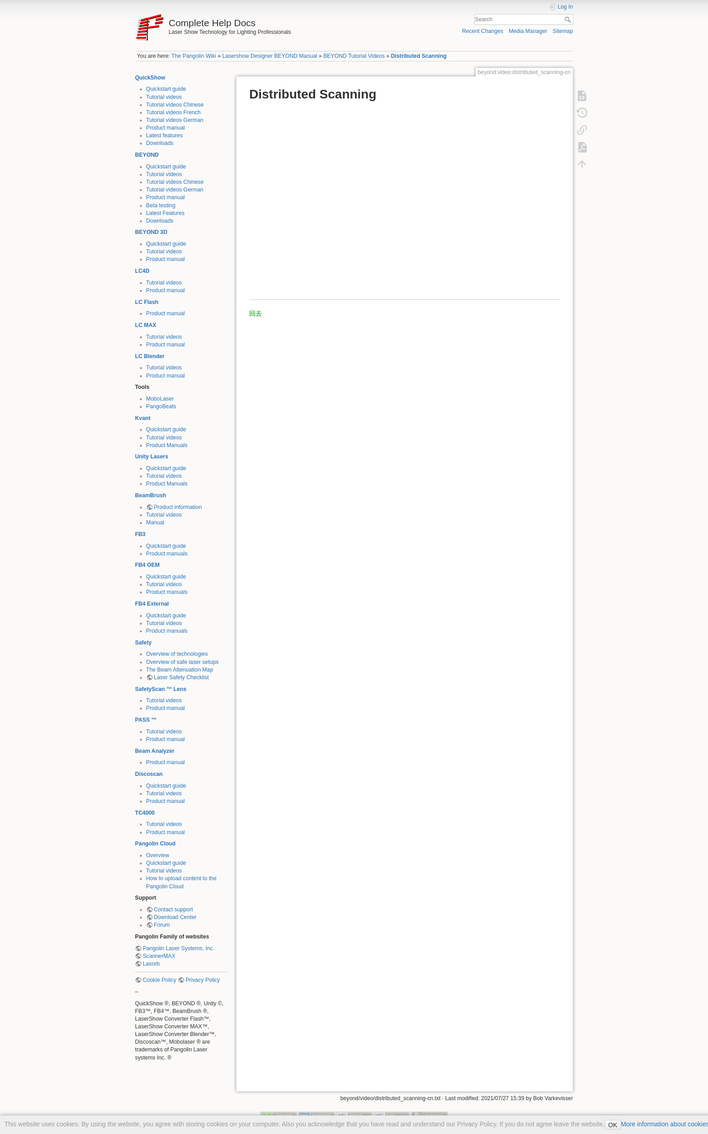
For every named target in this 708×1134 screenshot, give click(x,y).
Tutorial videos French (173, 112)
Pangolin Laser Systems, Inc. (178, 948)
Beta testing (161, 205)
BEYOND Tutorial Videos (354, 56)
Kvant (142, 418)
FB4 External (152, 604)
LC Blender (149, 356)
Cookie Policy (159, 980)
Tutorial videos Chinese (175, 105)
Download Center (175, 917)
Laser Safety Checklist (181, 677)
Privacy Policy (203, 980)
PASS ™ (146, 720)
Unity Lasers (151, 456)
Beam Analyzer (154, 751)
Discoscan (149, 774)
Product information (178, 507)
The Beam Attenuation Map (179, 670)
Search (568, 19)
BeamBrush (150, 495)
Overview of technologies (177, 654)
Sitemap (563, 31)
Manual (155, 522)
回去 (255, 313)
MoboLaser (160, 399)
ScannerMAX (159, 956)
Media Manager (528, 31)
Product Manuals (167, 445)
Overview (157, 855)
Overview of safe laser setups (182, 662)
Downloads (160, 143)
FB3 (140, 534)
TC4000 (145, 813)
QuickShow (150, 78)
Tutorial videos (164, 97)
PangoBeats (161, 406)
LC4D (142, 271)
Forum (162, 925)
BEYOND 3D (151, 232)
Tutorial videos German (175, 120)
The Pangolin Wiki (194, 56)
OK (612, 1125)
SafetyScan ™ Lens (160, 689)
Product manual (165, 128)
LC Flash (146, 302)
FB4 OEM (147, 565)
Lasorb (151, 964)
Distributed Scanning (419, 56)
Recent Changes (482, 31)
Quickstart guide (166, 89)
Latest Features (165, 213)
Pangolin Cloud (155, 843)
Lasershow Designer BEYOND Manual (269, 56)
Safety (143, 642)
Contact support (173, 909)
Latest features (164, 135)
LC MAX (145, 325)
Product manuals (167, 554)
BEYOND (146, 155)
